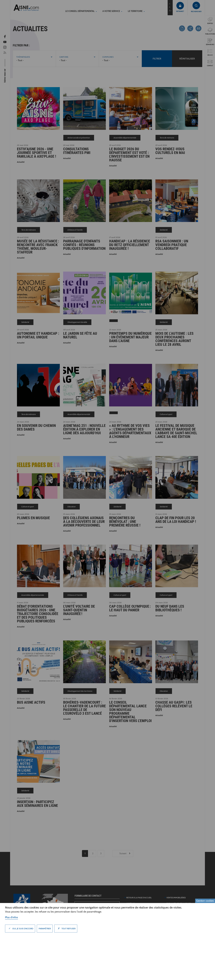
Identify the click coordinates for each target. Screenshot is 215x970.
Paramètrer (45, 928)
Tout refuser (65, 928)
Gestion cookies (205, 900)
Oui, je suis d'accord (20, 928)
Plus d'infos (11, 917)
